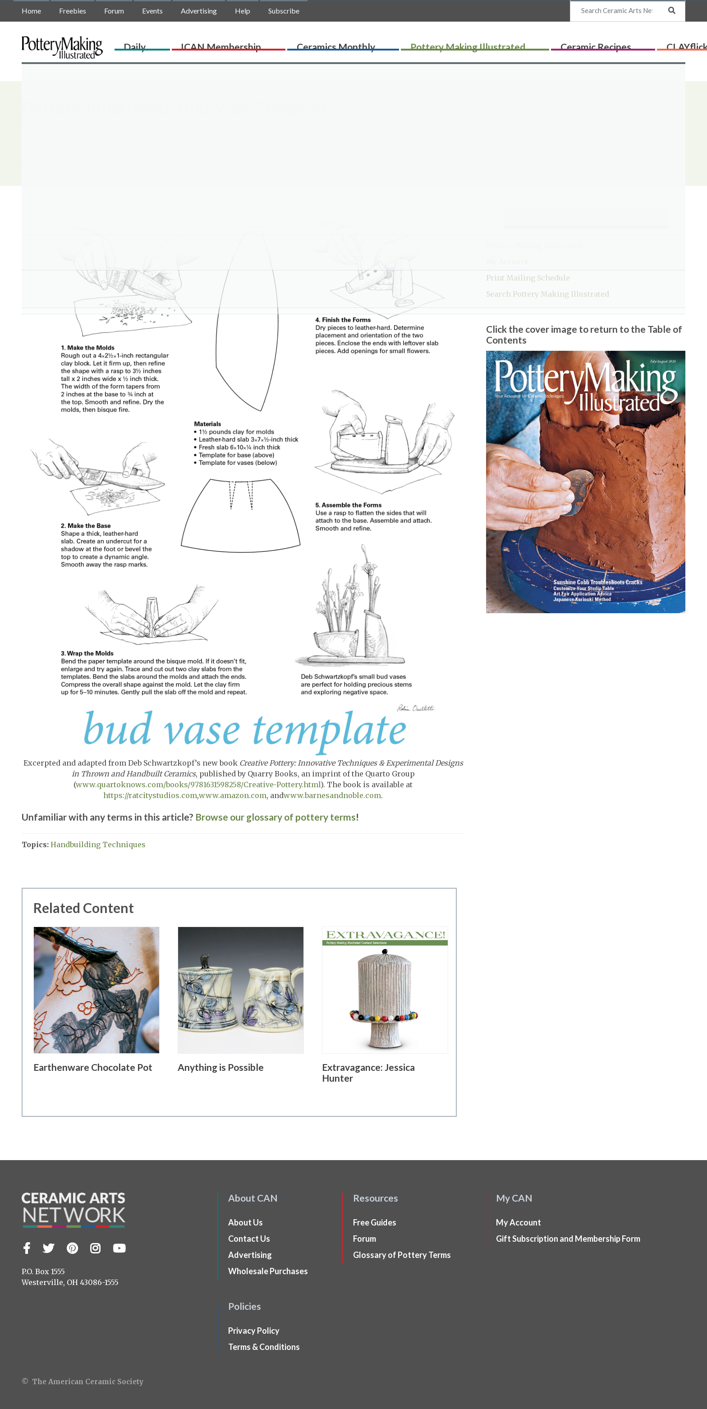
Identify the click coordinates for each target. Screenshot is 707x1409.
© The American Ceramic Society (82, 1381)
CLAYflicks (615, 43)
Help (242, 10)
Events (152, 10)
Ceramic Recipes (539, 43)
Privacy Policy (254, 1331)
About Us (245, 1222)
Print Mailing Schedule (528, 277)
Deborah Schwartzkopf (92, 125)
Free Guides (374, 1222)
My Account (507, 261)
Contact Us (249, 1239)
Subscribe (283, 10)
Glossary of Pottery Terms (402, 1255)
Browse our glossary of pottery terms (275, 816)
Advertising (199, 10)
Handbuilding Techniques (98, 844)
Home (31, 10)
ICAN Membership (218, 43)
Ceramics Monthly (314, 43)
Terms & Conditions (264, 1347)
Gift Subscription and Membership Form (568, 1239)
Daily (149, 43)
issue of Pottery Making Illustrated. (132, 148)
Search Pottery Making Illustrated (547, 293)
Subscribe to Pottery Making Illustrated (585, 218)
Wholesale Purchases (268, 1271)
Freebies (72, 10)
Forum (114, 10)
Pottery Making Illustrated (428, 43)
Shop (666, 43)
